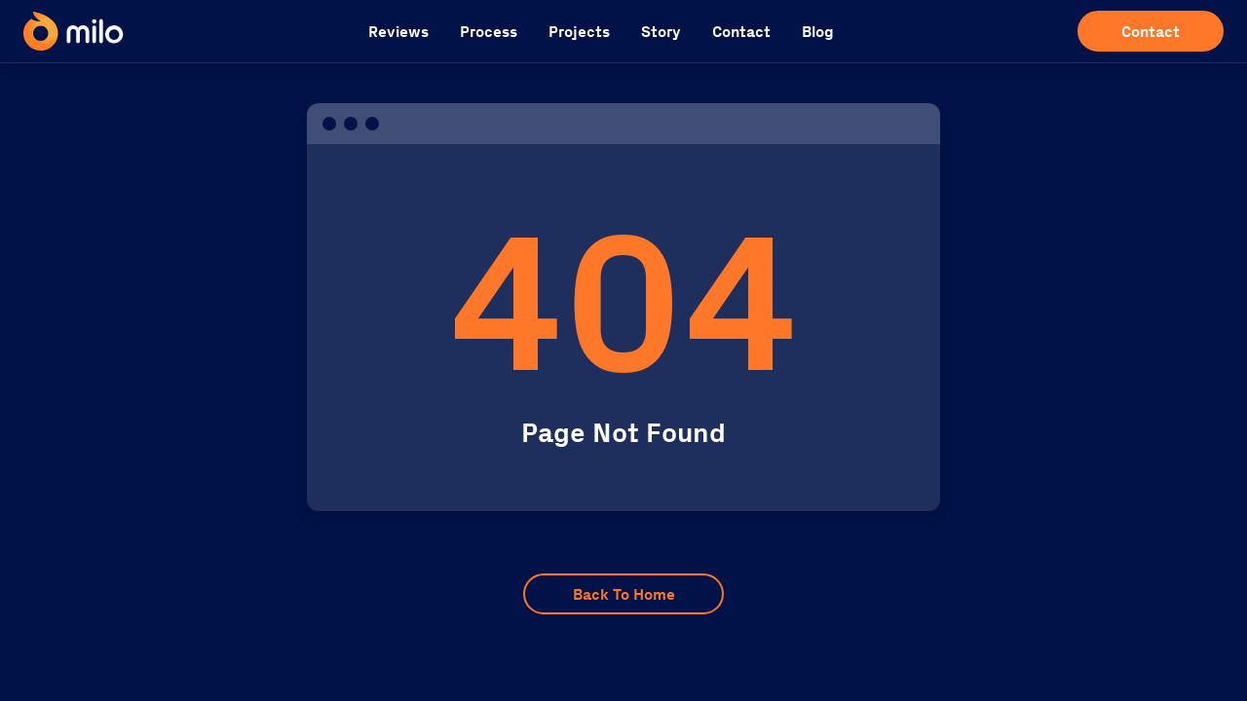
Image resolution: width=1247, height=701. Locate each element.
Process (488, 31)
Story (661, 31)
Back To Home (624, 594)
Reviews (398, 31)
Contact (741, 31)
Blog (818, 31)
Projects (579, 31)
